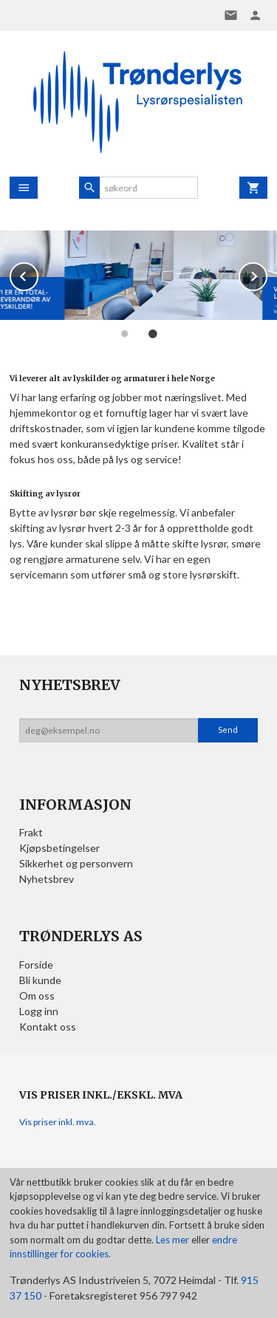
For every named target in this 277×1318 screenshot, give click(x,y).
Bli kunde (40, 980)
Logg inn (38, 1011)
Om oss (37, 995)
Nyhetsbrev (46, 879)
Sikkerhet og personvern (76, 863)
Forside (36, 964)
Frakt (31, 832)
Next (266, 273)
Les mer (173, 1240)
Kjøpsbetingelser (59, 847)
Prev (37, 273)
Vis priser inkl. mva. (57, 1121)
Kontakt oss (47, 1026)
